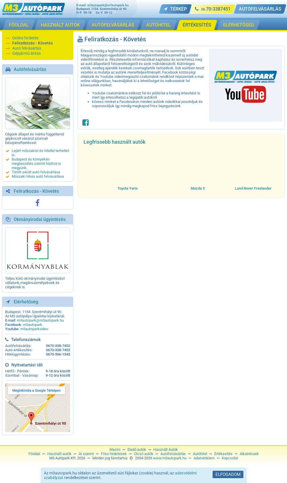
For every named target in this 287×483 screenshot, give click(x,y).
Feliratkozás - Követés (32, 43)
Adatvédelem (204, 458)
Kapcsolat (230, 458)
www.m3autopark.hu (169, 458)
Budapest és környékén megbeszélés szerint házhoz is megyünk (36, 163)
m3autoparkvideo (34, 329)
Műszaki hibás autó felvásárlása (38, 176)
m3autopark (32, 324)
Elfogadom (228, 474)
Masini (114, 449)
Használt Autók (165, 449)
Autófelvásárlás (30, 69)
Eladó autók (136, 449)
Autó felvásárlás (26, 48)
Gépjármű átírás (26, 53)
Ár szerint (86, 454)
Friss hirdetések (114, 454)
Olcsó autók (143, 454)
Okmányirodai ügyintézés (40, 219)
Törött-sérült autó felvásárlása (36, 172)
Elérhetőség (26, 302)
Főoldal (34, 454)
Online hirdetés (25, 38)
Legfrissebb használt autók (114, 142)
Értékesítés (223, 454)
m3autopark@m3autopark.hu (108, 5)
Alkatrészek (249, 454)
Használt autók (59, 454)
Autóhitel (200, 454)
